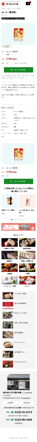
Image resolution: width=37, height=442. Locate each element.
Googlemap (26, 398)
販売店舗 (27, 403)
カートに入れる (19, 70)
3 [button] (15, 219)
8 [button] (25, 219)
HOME (3, 8)
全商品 (8, 8)
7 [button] (23, 219)
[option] (18, 34)
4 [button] (17, 219)
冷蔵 (7, 54)
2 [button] (13, 219)
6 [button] (21, 219)
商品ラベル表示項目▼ (21, 63)
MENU (34, 3)
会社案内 (10, 403)
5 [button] (19, 219)
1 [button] (11, 219)
